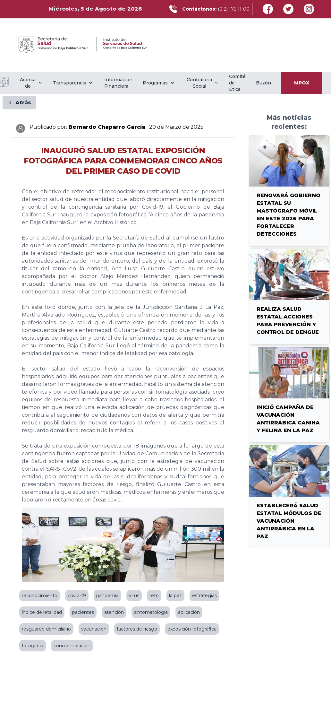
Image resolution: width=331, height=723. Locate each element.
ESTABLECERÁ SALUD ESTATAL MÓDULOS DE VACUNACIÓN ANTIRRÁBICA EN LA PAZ (289, 520)
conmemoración (72, 646)
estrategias (204, 595)
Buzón (263, 83)
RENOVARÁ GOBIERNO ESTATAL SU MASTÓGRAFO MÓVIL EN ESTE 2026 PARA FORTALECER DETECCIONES (288, 214)
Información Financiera (118, 83)
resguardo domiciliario (46, 629)
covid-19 (77, 595)
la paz (175, 595)
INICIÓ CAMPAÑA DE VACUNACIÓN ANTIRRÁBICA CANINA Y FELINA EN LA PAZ (288, 418)
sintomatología (151, 612)
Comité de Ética (237, 83)
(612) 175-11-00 (234, 9)
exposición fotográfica (191, 629)
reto (154, 595)
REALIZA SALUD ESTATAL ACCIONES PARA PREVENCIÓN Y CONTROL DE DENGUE (288, 320)
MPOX (301, 83)
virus (134, 595)
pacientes (83, 612)
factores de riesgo (137, 629)
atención (114, 612)
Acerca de (31, 83)
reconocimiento (39, 595)
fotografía (32, 646)
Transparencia (73, 83)
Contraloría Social (203, 83)
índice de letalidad (42, 612)
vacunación (93, 629)
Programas (159, 83)
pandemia (107, 595)
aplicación (189, 612)
